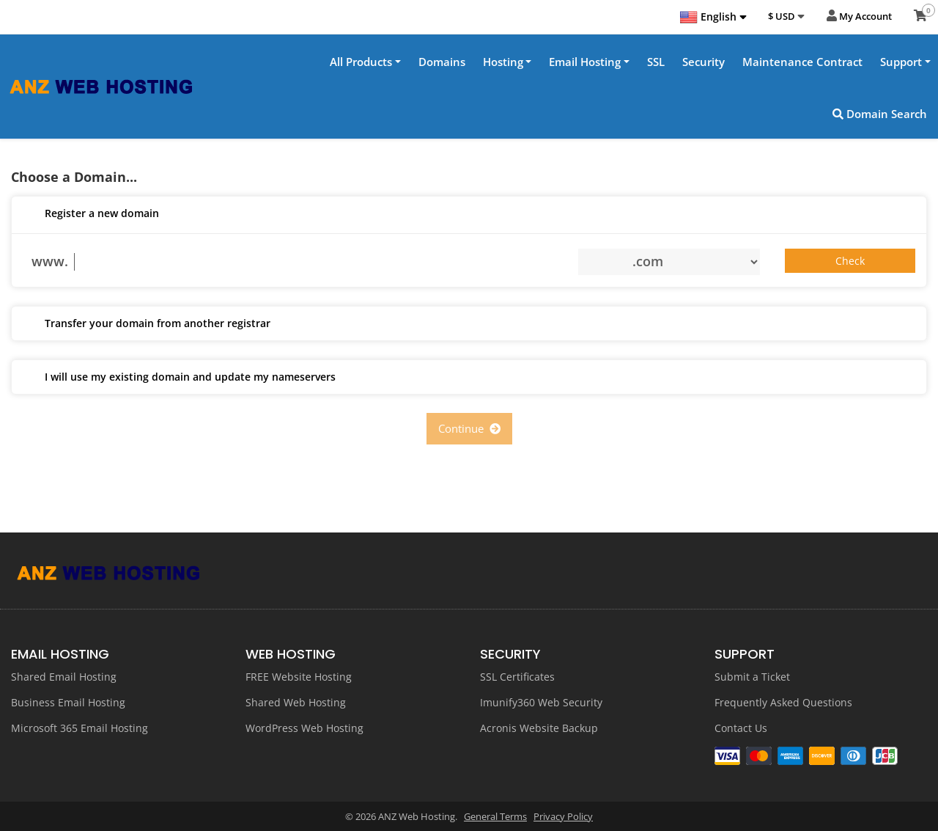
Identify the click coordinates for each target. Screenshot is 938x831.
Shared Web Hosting (295, 702)
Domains (441, 61)
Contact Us (740, 728)
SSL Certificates (517, 677)
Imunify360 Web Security (541, 702)
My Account (859, 16)
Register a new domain (91, 215)
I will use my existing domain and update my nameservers (179, 378)
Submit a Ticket (752, 677)
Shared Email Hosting (64, 677)
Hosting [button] (503, 61)
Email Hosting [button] (585, 61)
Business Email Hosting (68, 702)
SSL (656, 61)
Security (703, 61)
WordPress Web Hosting (304, 728)
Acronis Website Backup (539, 728)
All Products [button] (361, 61)
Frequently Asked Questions (783, 702)
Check (850, 261)
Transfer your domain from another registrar (146, 325)
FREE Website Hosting (298, 677)
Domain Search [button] (879, 113)
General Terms (495, 816)
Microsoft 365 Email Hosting (79, 728)
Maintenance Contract (802, 61)
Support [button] (901, 61)
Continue (469, 429)
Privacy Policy (563, 816)
